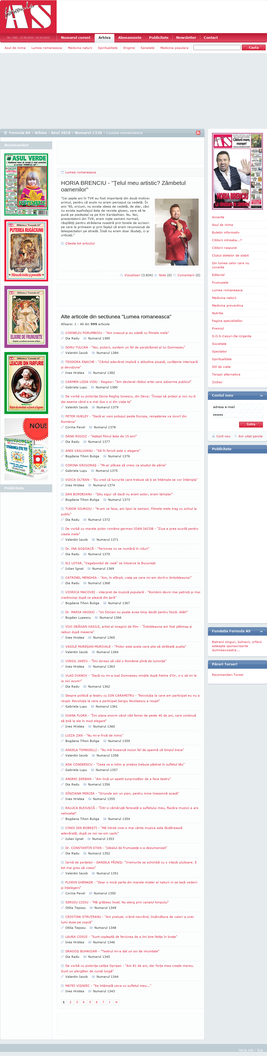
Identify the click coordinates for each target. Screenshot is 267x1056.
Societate (219, 343)
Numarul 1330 (88, 133)
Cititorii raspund (224, 247)
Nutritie (217, 313)
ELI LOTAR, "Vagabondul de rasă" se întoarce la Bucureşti (110, 563)
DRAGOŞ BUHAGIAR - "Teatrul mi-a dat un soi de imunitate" (112, 951)
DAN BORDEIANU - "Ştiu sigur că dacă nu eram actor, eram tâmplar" (119, 494)
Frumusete (220, 282)
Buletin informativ (226, 232)
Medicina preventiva (227, 305)
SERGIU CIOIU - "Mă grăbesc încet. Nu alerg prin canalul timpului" (117, 902)
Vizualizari (138, 275)
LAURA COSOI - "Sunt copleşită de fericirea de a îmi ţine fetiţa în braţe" (121, 936)
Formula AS (19, 133)
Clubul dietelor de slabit (230, 255)
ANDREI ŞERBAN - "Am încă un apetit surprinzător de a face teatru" (118, 779)
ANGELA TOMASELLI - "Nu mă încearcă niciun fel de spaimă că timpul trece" (124, 750)
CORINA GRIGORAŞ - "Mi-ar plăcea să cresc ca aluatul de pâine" (116, 465)
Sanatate (148, 48)
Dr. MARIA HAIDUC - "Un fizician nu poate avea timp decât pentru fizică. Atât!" (126, 612)
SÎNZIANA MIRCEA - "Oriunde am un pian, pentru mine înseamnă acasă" (122, 793)
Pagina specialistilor (227, 320)
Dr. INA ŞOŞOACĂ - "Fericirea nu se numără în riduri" (107, 548)
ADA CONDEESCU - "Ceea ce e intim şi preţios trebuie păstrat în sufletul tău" (125, 764)
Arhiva (104, 38)
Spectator (219, 351)
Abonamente (129, 38)
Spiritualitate (108, 48)
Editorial (218, 275)
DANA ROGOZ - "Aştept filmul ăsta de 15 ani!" (101, 436)
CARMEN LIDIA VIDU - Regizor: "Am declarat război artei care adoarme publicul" (128, 381)
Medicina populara (174, 48)
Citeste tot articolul (80, 243)
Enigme (129, 48)
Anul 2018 (61, 133)
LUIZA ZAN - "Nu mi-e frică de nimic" (94, 735)
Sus (260, 1050)
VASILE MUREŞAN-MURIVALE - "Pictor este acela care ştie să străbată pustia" (125, 646)
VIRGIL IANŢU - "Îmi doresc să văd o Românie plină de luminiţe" (116, 661)
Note (165, 275)
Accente (218, 217)
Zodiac (217, 382)
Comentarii (189, 275)
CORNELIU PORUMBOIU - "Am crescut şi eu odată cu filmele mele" (117, 332)
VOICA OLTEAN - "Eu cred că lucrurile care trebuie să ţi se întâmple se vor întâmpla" (131, 479)
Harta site (246, 1050)
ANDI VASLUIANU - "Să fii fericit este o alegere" (102, 450)
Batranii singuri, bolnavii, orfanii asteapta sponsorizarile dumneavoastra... (237, 646)
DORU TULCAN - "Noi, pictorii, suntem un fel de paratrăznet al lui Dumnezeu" (125, 347)
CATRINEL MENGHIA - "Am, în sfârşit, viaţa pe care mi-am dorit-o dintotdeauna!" (128, 577)
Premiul (218, 328)
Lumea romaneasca (46, 48)
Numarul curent (75, 38)
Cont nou (223, 436)
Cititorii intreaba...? (227, 240)
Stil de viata (221, 366)
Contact (211, 38)
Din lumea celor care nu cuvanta (230, 265)
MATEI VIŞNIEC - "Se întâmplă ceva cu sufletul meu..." (108, 985)
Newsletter (186, 38)
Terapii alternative (226, 374)
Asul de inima (15, 48)
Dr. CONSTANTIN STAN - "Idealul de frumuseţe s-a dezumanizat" (116, 848)
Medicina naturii (80, 48)
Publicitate (159, 38)
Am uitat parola (251, 436)
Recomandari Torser (228, 674)
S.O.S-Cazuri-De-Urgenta (231, 336)
